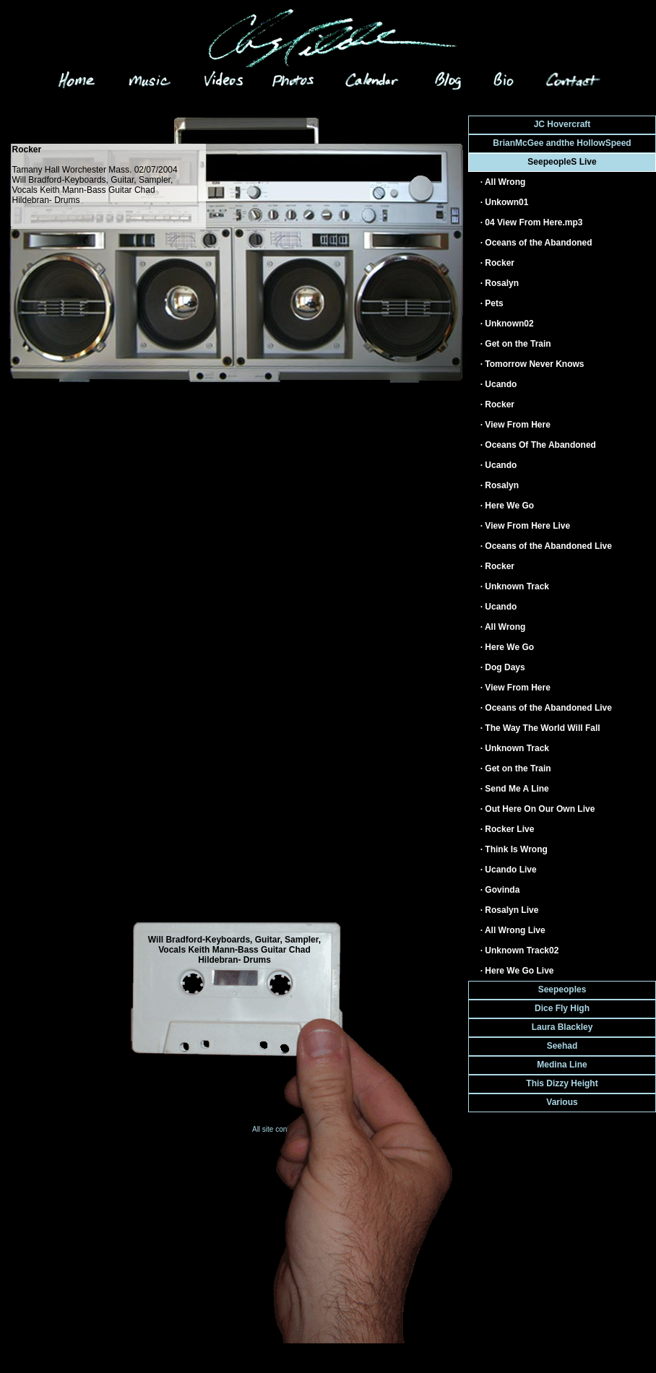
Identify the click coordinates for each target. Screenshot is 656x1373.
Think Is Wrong (516, 849)
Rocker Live (509, 829)
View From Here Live (527, 526)
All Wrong (505, 182)
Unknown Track (517, 586)
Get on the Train (518, 344)
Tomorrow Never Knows (534, 364)
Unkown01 (506, 202)
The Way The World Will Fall (542, 728)
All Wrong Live (515, 930)
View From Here (517, 425)
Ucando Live (510, 870)
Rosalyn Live (511, 910)
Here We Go (509, 506)
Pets (494, 303)
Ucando (501, 384)
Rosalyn (502, 283)
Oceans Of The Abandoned (540, 445)
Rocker (499, 263)
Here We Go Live (519, 971)
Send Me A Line (516, 789)
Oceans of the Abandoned (538, 243)
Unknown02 (509, 324)
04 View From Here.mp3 (533, 222)
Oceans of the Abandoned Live (548, 546)
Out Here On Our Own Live (540, 809)
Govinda (502, 890)
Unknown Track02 (521, 950)
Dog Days (505, 667)
